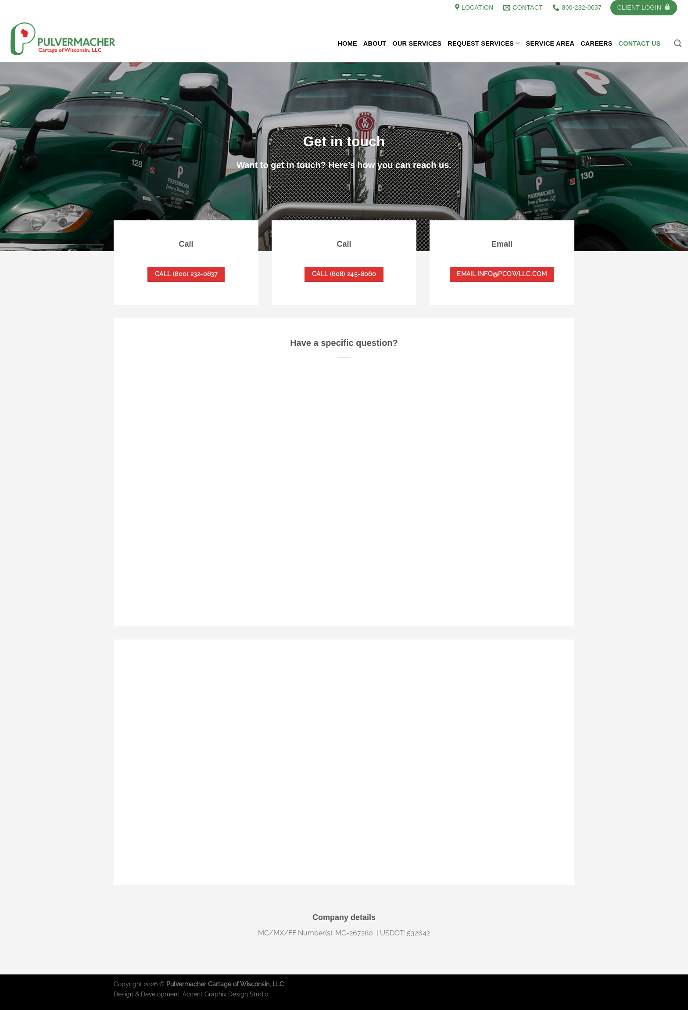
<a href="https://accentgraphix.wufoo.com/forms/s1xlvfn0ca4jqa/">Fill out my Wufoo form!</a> (344, 474)
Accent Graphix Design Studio (225, 994)
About (375, 43)
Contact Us (640, 43)
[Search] (677, 44)
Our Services (416, 43)
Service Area (550, 43)
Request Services (484, 43)
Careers (596, 43)
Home (347, 43)
